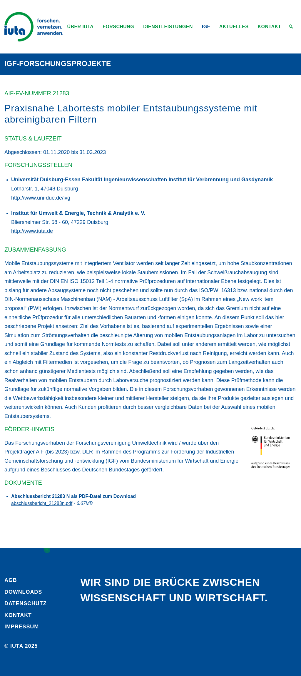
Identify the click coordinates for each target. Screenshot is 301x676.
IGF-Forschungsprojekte (57, 63)
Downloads (23, 592)
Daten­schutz (25, 603)
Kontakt (18, 615)
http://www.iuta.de (32, 231)
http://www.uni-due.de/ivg (40, 198)
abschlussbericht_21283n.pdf (41, 503)
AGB (10, 580)
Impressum (21, 627)
